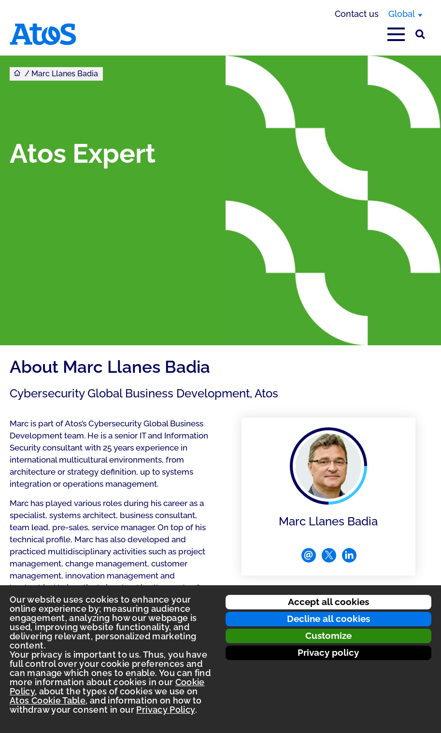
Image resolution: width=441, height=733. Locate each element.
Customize (328, 635)
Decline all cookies (328, 618)
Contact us (357, 14)
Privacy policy (328, 652)
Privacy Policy (165, 710)
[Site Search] (420, 34)
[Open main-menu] (396, 34)
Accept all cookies (328, 601)
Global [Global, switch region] (401, 14)
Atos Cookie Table (47, 700)
